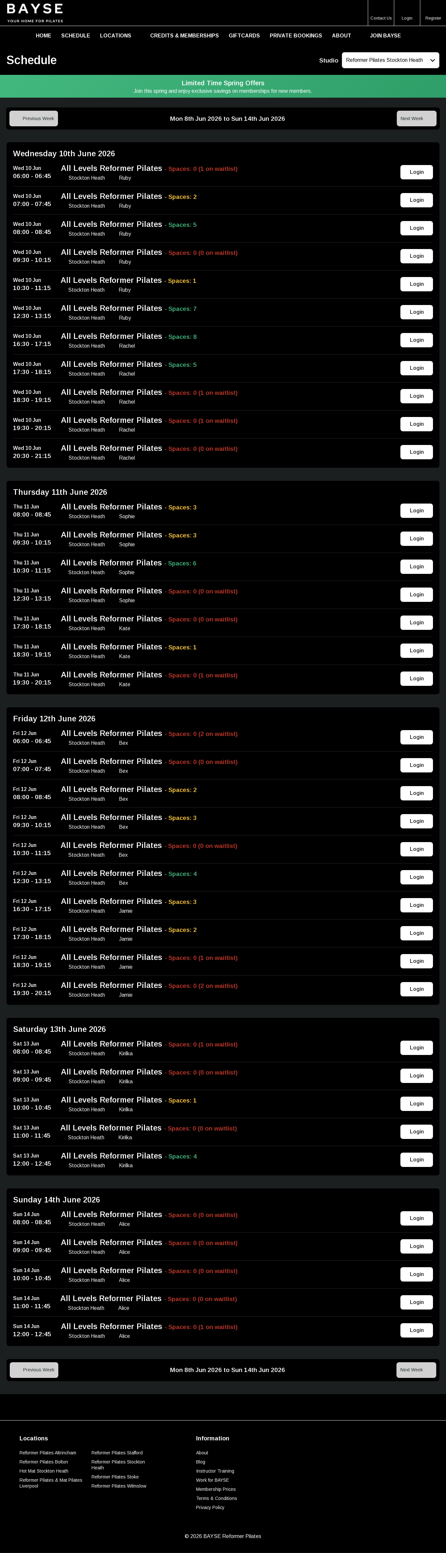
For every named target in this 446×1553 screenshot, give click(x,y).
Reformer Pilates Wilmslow (119, 1486)
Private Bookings (296, 35)
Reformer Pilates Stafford (117, 1453)
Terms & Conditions (216, 1498)
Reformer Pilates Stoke (115, 1477)
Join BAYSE (385, 35)
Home (43, 35)
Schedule (75, 35)
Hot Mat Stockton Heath (44, 1471)
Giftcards (244, 35)
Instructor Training (215, 1471)
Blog (200, 1462)
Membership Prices (216, 1489)
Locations (115, 35)
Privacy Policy (210, 1507)
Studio (328, 60)
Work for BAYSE (212, 1480)
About (341, 35)
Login (417, 172)
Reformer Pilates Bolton (44, 1462)
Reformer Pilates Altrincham (48, 1453)
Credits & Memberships (184, 35)
